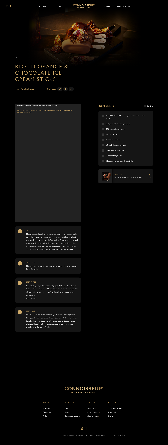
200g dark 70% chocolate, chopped (118, 124)
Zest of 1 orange (111, 134)
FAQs (45, 416)
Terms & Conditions (115, 408)
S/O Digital (121, 435)
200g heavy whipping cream (115, 129)
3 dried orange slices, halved (115, 150)
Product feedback (92, 412)
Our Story (46, 408)
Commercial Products (72, 416)
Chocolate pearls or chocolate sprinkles (119, 161)
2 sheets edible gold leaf (114, 156)
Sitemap (111, 416)
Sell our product (92, 416)
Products (68, 408)
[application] (48, 163)
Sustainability (47, 412)
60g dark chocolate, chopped (116, 145)
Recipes (19, 57)
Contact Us (90, 408)
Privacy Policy (113, 412)
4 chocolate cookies (113, 140)
